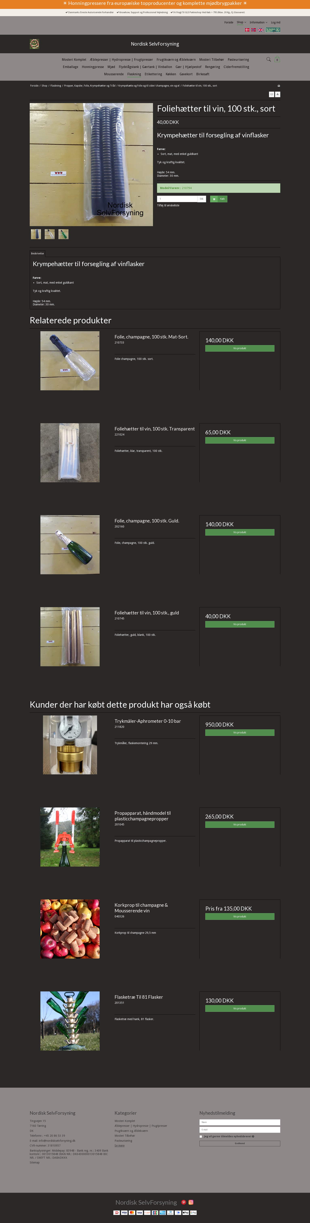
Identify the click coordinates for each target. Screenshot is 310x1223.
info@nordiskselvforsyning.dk (57, 1140)
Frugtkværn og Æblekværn (131, 1130)
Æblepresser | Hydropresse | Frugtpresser (141, 1125)
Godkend (240, 1143)
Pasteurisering (123, 1140)
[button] (271, 94)
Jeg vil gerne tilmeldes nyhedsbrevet (229, 1136)
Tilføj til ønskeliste (168, 205)
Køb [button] (217, 199)
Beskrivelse (37, 253)
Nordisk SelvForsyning (155, 44)
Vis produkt (239, 348)
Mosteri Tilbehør (125, 1135)
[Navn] (239, 1122)
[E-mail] (239, 1129)
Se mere (119, 1145)
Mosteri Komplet (125, 1121)
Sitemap (35, 1162)
